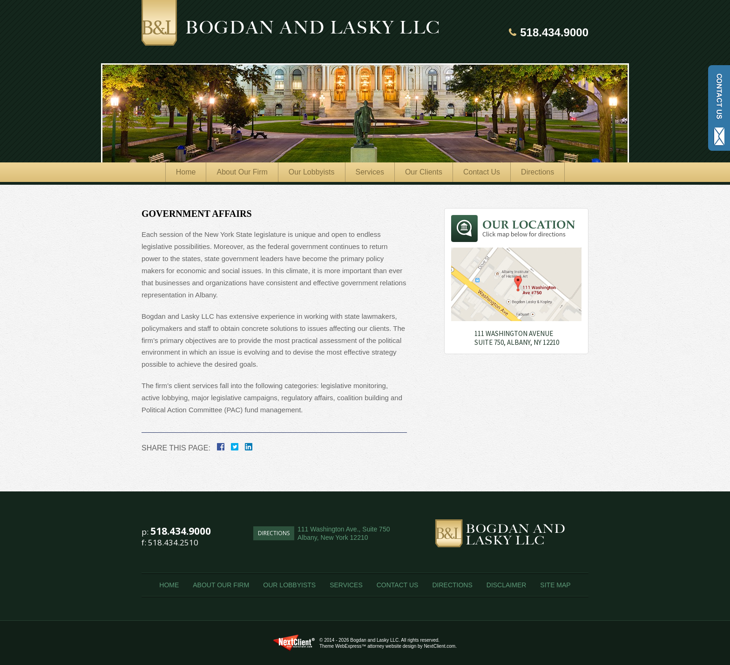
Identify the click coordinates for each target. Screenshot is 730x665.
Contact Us (481, 172)
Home (186, 172)
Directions (537, 172)
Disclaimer (507, 585)
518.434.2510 (173, 542)
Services (370, 172)
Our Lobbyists (312, 172)
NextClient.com (439, 646)
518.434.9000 (554, 32)
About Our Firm (241, 172)
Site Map (555, 585)
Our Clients (423, 172)
